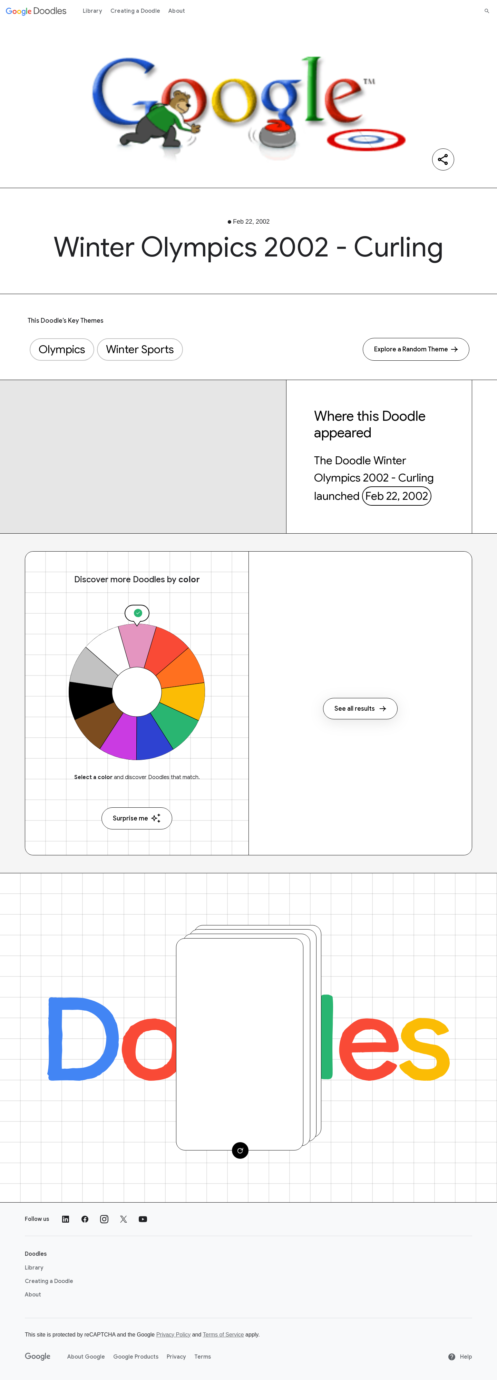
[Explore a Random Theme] (416, 349)
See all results (360, 708)
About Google (86, 1356)
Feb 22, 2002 (396, 496)
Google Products (135, 1356)
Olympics (62, 349)
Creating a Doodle (135, 11)
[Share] (443, 159)
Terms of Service (223, 1335)
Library (92, 11)
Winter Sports (140, 349)
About (176, 11)
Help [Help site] (460, 1357)
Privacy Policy (173, 1335)
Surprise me (137, 818)
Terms (202, 1356)
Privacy (176, 1356)
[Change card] (240, 1150)
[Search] (487, 11)
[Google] (38, 1357)
